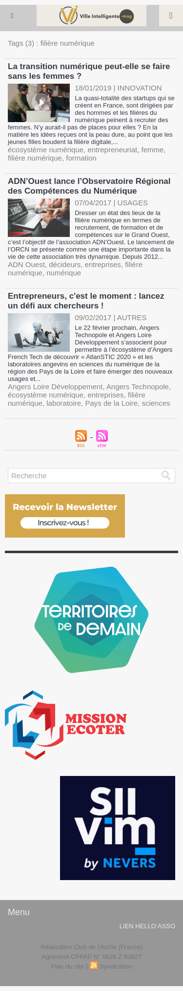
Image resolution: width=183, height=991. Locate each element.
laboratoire (63, 403)
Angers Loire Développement (55, 386)
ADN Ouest (26, 264)
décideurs (65, 264)
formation (81, 158)
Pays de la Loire (111, 403)
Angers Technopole (137, 386)
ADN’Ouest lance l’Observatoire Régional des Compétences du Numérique (89, 186)
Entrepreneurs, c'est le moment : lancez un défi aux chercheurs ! (86, 300)
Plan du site (67, 966)
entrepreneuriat (112, 149)
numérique (63, 273)
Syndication (116, 966)
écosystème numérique (45, 149)
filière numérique (35, 158)
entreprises (103, 264)
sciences (156, 403)
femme (153, 149)
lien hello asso (147, 926)
